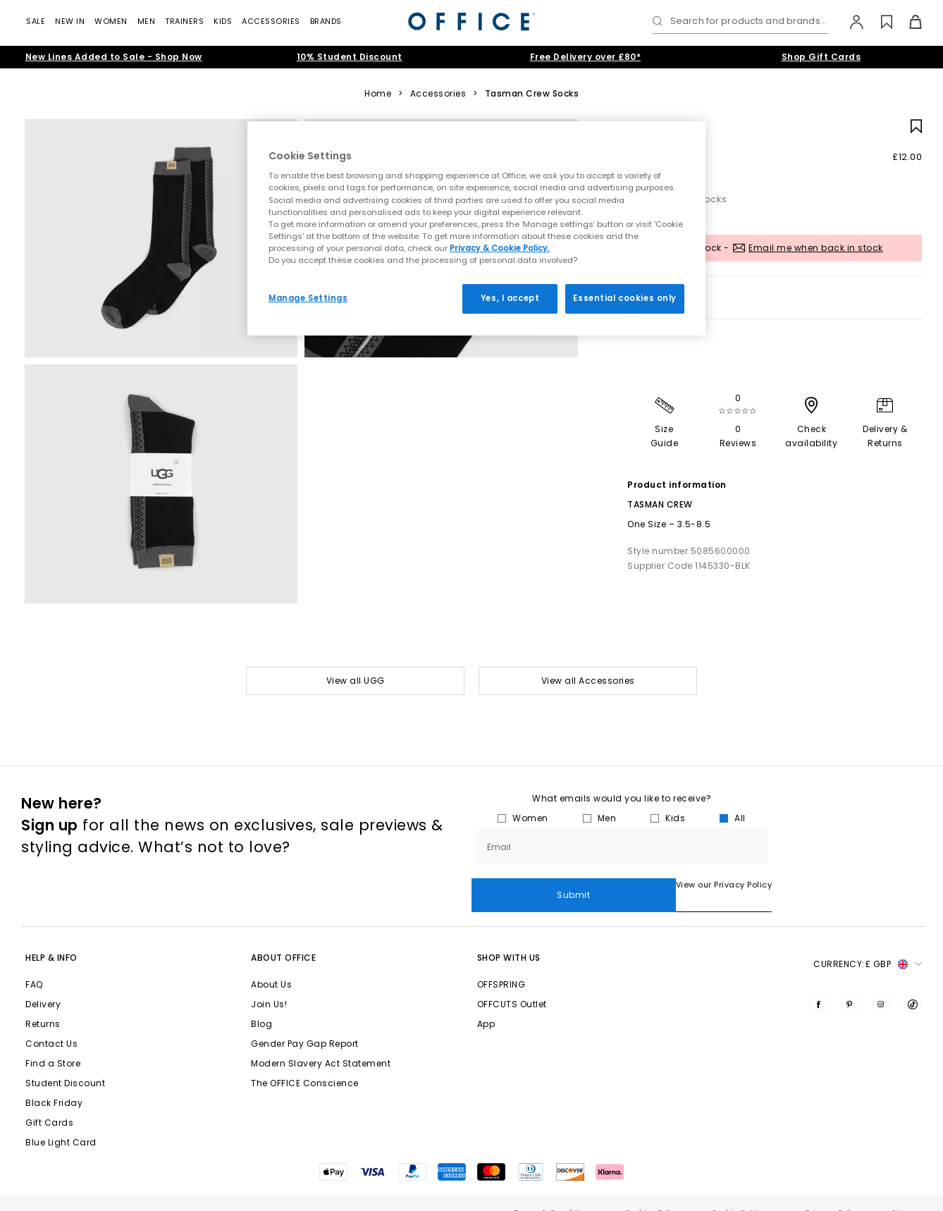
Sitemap (909, 1192)
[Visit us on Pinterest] (850, 983)
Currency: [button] (867, 944)
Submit (846, 846)
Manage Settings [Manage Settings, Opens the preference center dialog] (308, 298)
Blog (261, 1003)
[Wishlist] (878, 21)
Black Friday (53, 1082)
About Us (271, 964)
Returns (43, 1003)
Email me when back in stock (815, 248)
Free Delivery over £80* (585, 57)
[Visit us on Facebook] (818, 983)
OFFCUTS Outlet (512, 984)
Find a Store (52, 1043)
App (486, 1003)
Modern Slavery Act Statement (320, 1043)
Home (377, 94)
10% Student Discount (349, 57)
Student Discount (65, 1063)
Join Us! (269, 984)
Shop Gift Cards (821, 57)
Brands (326, 21)
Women (111, 21)
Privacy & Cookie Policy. (500, 248)
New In (70, 21)
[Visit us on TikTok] (913, 983)
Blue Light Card (61, 1122)
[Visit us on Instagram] (881, 983)
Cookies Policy (652, 1192)
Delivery (43, 984)
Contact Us (51, 1023)
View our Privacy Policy (520, 884)
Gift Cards (49, 1102)
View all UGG (355, 681)
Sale (35, 21)
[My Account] (849, 21)
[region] (476, 228)
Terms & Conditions (554, 1192)
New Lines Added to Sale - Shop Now (113, 57)
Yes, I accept (510, 298)
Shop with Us (509, 937)
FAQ (34, 964)
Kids (223, 21)
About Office (283, 937)
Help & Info (51, 937)
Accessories (271, 21)
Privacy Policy (833, 1192)
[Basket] (907, 21)
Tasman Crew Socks (532, 94)
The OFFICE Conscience (305, 1063)
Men (146, 21)
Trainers (184, 21)
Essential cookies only (625, 298)
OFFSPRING (501, 964)
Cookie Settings (743, 1192)
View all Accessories (588, 681)
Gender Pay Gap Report (305, 1023)
